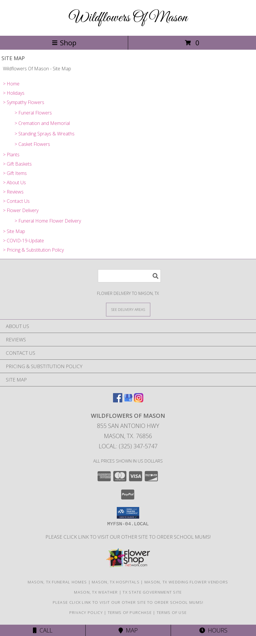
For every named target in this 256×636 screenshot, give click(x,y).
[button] (128, 513)
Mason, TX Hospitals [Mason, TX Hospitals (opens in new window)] (116, 582)
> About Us (14, 182)
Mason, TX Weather (96, 592)
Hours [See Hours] (213, 630)
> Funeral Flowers (33, 113)
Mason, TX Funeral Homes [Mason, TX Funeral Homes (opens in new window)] (57, 582)
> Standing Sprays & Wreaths (45, 133)
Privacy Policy (86, 612)
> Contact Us (16, 201)
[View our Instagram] (138, 400)
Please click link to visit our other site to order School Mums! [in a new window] (128, 536)
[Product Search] (129, 275)
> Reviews (13, 192)
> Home (11, 83)
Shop (64, 42)
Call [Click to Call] (42, 630)
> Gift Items (15, 173)
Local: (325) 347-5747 (128, 446)
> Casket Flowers (32, 144)
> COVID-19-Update (23, 240)
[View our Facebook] (117, 400)
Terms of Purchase (130, 612)
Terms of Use (172, 612)
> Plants (11, 154)
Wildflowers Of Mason (128, 18)
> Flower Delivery (20, 210)
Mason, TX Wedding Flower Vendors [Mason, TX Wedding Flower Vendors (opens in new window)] (186, 582)
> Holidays (13, 93)
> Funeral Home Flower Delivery (48, 221)
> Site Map (14, 231)
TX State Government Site (152, 592)
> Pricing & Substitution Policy (33, 250)
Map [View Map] (128, 630)
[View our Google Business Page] (128, 400)
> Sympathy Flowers (23, 102)
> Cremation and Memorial (42, 123)
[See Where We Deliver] (128, 309)
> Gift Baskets (17, 164)
